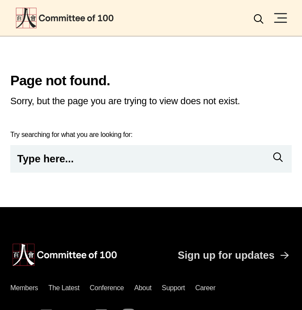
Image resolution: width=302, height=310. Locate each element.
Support (173, 287)
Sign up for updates (235, 255)
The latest (63, 287)
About (142, 287)
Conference (107, 287)
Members (24, 287)
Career (205, 287)
